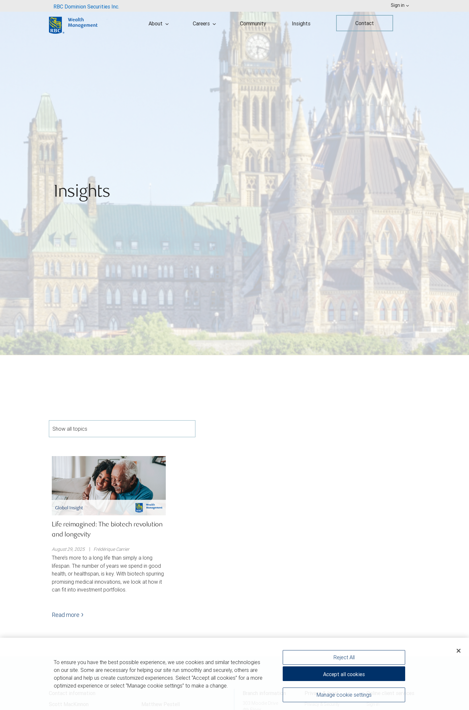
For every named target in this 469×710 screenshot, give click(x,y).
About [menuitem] (159, 23)
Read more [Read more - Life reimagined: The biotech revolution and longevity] (67, 615)
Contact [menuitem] (364, 23)
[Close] (458, 651)
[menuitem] (86, 6)
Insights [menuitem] (301, 23)
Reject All (344, 657)
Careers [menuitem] (204, 23)
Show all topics (122, 428)
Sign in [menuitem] (400, 5)
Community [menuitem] (253, 23)
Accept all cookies (344, 674)
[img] (234, 177)
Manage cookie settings (344, 695)
